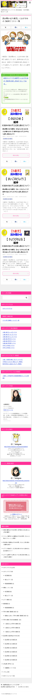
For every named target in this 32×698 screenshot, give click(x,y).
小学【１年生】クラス (9, 345)
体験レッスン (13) (8, 587)
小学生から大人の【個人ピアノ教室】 (13, 361)
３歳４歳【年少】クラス (9, 339)
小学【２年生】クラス (9, 347)
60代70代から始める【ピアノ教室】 (12, 364)
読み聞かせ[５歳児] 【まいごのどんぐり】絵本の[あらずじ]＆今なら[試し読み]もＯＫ (16, 192)
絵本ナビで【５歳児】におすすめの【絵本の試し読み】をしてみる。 (15, 81)
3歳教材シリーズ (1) (10, 668)
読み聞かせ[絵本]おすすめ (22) (11, 635)
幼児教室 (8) (8, 575)
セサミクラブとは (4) (9, 567)
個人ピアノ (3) (9, 579)
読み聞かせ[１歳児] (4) (11, 643)
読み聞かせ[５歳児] (7, 138)
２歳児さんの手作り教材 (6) (12, 627)
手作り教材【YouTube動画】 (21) (12, 619)
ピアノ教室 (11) (7, 599)
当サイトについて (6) (9, 676)
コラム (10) (6, 672)
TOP (11, 684)
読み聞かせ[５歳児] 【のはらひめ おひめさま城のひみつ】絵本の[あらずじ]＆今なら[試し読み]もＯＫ (16, 131)
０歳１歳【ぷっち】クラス (10, 332)
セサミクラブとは (7, 308)
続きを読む (21, 155)
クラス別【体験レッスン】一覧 (11, 320)
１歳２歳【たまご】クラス (10, 334)
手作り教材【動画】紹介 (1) (10, 611)
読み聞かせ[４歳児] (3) (11, 655)
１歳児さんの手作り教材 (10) (13, 623)
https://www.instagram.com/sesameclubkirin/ (16, 446)
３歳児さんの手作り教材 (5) (12, 631)
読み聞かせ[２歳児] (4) (11, 647)
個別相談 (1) (6, 603)
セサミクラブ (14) (8, 571)
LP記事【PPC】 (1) (8, 664)
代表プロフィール (8, 410)
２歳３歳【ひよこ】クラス (10, 336)
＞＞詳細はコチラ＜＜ (16, 514)
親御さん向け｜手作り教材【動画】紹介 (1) (16, 615)
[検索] (15, 297)
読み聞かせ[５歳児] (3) (11, 659)
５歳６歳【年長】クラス (9, 343)
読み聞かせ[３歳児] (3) (11, 651)
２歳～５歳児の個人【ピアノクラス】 (13, 359)
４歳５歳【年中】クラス (9, 341)
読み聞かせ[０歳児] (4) (11, 639)
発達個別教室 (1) (9, 583)
